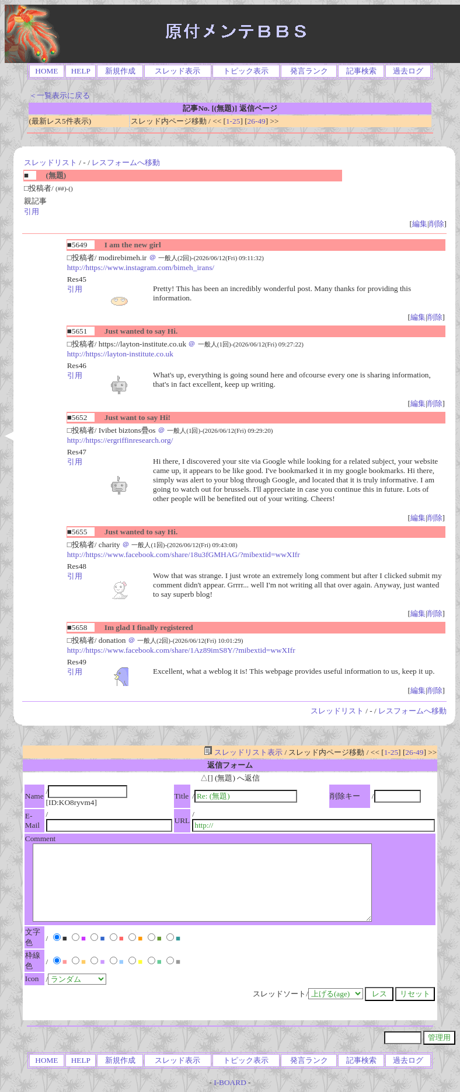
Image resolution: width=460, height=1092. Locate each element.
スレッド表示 (177, 70)
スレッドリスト (50, 162)
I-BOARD (230, 1082)
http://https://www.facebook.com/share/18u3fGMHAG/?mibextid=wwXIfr (183, 554)
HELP (80, 70)
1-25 (233, 121)
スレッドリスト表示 (243, 752)
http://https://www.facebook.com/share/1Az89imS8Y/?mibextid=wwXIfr (181, 650)
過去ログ (408, 70)
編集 (419, 223)
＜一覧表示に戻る (59, 95)
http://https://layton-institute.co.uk (120, 353)
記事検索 (361, 70)
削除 (436, 223)
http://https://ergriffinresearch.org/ (120, 440)
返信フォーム (230, 765)
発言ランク (309, 70)
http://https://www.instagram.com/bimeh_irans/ (140, 267)
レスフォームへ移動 (126, 162)
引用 (31, 211)
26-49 (257, 121)
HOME (46, 70)
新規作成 (120, 70)
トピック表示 (246, 70)
